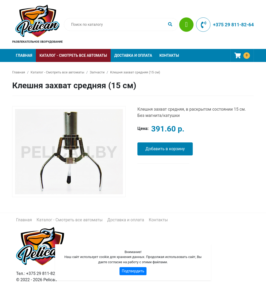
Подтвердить (133, 271)
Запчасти (97, 72)
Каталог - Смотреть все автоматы (73, 55)
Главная (24, 55)
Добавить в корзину (165, 148)
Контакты (169, 55)
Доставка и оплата (133, 55)
